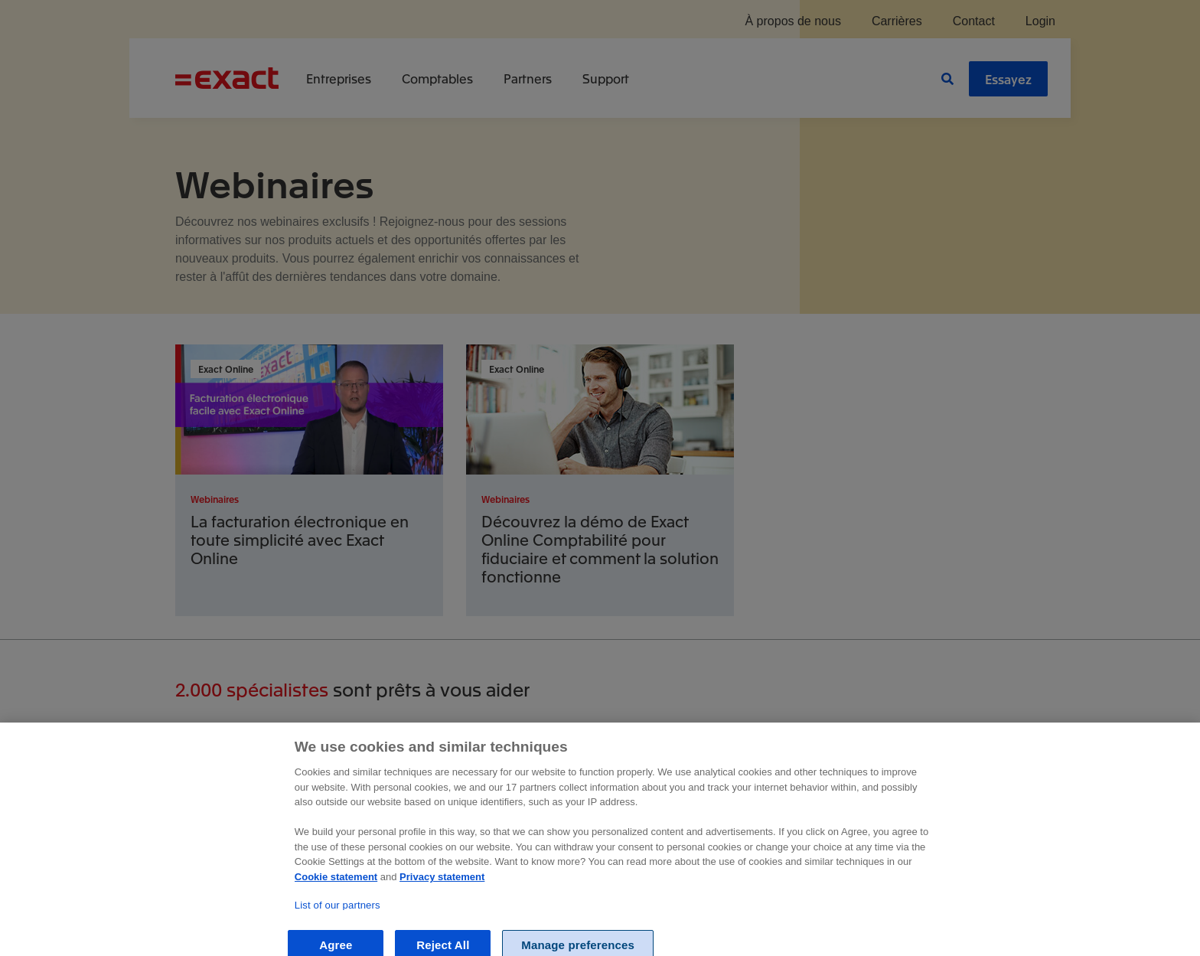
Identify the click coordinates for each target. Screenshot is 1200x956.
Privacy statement (441, 897)
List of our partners (337, 926)
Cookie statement (336, 897)
